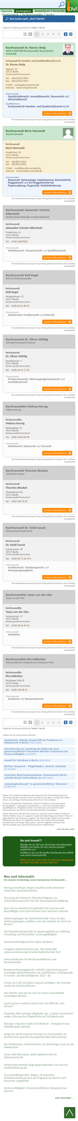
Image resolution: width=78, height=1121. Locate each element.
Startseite (7, 11)
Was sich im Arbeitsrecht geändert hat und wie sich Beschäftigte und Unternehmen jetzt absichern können (36, 909)
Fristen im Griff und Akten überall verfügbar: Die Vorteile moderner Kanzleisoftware (37, 984)
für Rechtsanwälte (32, 14)
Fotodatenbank (10, 14)
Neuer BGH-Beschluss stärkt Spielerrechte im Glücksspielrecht (30, 1056)
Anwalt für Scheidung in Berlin (27, 760)
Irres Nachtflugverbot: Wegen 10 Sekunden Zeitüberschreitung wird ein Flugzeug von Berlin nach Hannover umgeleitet (35, 1078)
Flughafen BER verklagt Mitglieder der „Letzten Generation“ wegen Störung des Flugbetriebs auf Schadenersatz (39, 1015)
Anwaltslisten (42, 11)
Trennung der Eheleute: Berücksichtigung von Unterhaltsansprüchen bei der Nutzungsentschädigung (36, 899)
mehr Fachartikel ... (64, 1097)
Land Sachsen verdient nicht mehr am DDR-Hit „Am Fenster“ (34, 1005)
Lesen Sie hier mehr (65, 829)
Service (50, 14)
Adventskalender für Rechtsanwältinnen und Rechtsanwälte (30, 961)
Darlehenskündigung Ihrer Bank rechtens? (28, 942)
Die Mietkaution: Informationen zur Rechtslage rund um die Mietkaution (39, 1046)
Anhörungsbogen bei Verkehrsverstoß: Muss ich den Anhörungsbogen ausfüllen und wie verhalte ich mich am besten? (37, 921)
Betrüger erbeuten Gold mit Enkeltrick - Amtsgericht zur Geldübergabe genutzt (37, 1025)
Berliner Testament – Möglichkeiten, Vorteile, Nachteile (35, 767)
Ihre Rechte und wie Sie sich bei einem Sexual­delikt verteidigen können (34, 994)
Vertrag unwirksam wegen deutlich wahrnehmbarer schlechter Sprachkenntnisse (34, 889)
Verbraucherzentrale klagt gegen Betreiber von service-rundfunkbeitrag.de (36, 1066)
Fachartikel (59, 11)
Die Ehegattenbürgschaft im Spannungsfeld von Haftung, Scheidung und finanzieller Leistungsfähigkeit (37, 933)
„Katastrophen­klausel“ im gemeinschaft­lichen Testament (35, 785)
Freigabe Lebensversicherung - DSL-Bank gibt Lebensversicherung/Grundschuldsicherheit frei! (32, 950)
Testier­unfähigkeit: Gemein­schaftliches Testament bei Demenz (35, 1089)
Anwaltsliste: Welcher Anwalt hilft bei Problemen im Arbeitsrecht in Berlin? (33, 741)
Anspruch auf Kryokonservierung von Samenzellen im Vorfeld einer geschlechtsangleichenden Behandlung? (35, 1035)
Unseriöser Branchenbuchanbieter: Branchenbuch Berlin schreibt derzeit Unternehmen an (35, 776)
